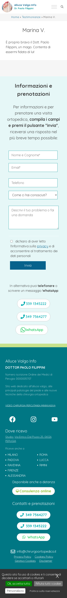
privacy (42, 246)
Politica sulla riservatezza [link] (45, 591)
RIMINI (43, 465)
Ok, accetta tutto (18, 583)
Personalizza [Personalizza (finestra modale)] (15, 591)
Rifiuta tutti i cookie (48, 583)
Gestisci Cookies (25, 561)
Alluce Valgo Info (25, 5)
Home (15, 17)
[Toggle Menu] (54, 6)
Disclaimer (45, 561)
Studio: (9, 437)
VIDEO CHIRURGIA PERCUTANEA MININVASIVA (30, 405)
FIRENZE (13, 470)
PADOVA (13, 460)
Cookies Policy (44, 556)
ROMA (43, 455)
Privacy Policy (22, 556)
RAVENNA (14, 465)
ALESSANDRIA (17, 475)
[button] (62, 6)
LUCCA (43, 460)
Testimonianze (31, 17)
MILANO (13, 455)
